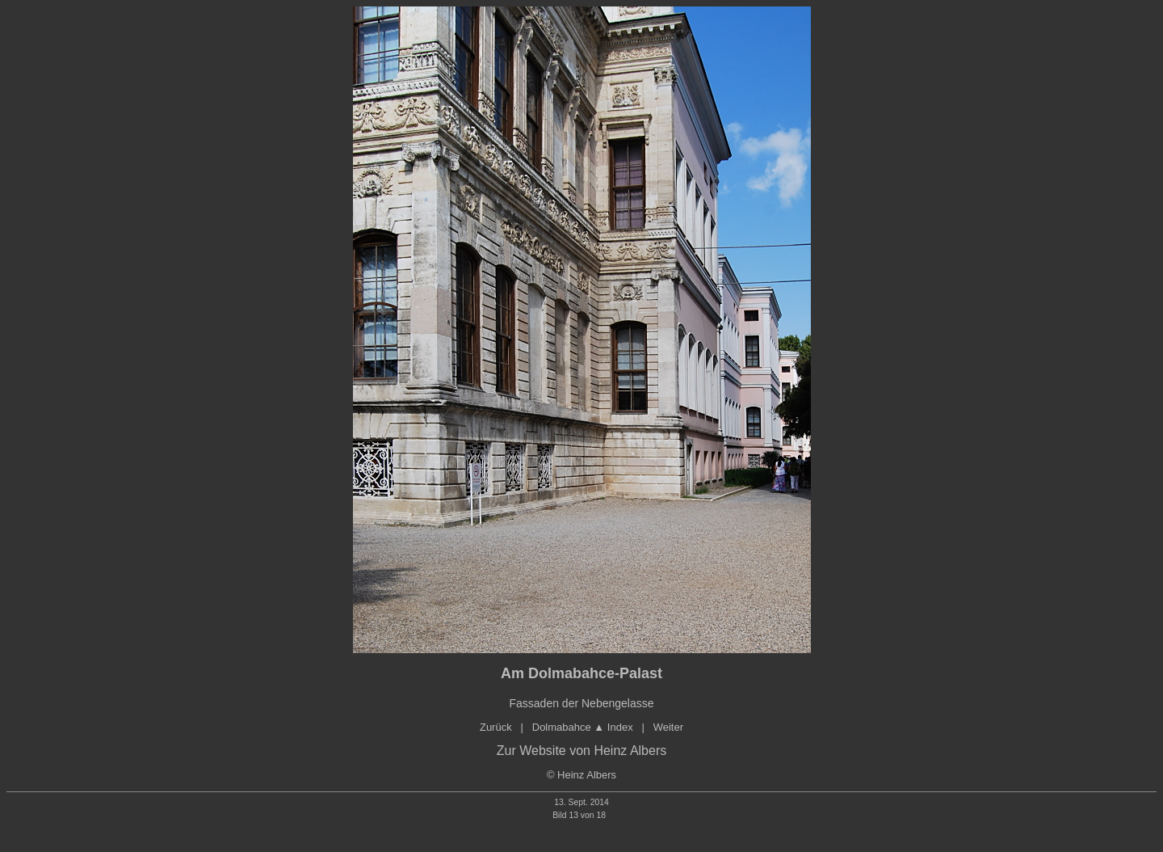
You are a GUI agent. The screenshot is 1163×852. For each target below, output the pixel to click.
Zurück (496, 727)
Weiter (668, 727)
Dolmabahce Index (582, 727)
